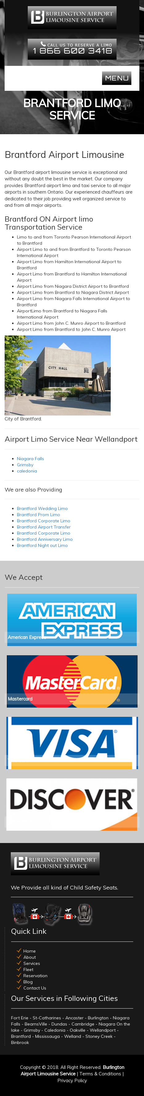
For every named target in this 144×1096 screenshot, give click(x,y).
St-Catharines (47, 1018)
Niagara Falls (30, 458)
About (29, 957)
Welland (72, 1036)
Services (31, 963)
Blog (28, 982)
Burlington (98, 1018)
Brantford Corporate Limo (43, 521)
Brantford (21, 1036)
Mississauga (47, 1036)
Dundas (59, 1024)
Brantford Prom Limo (38, 514)
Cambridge (83, 1024)
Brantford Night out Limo (42, 545)
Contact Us (34, 988)
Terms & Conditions (100, 1074)
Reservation (35, 975)
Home (29, 951)
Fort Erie (19, 1018)
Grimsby (25, 465)
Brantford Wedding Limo (42, 508)
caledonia (27, 471)
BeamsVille (36, 1024)
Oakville (77, 1030)
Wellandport (103, 1030)
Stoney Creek (99, 1036)
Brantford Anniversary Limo (45, 539)
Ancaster (74, 1018)
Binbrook (20, 1042)
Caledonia (54, 1030)
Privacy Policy (72, 1080)
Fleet (28, 969)
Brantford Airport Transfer (44, 527)
